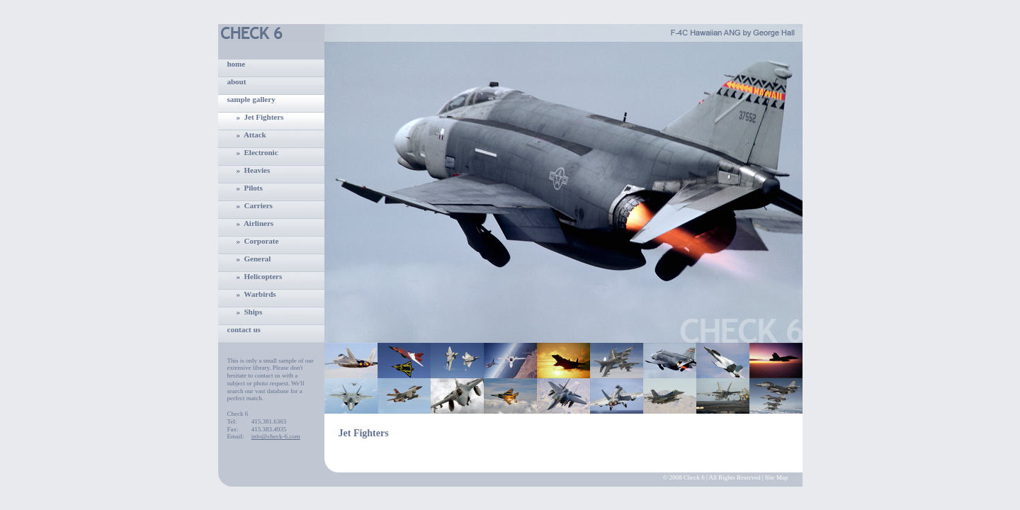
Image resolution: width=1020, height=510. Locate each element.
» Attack (251, 134)
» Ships (250, 311)
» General (254, 258)
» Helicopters (260, 276)
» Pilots (250, 187)
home (236, 64)
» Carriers (255, 205)
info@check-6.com (275, 436)
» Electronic (257, 152)
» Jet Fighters (260, 117)
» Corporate (258, 241)
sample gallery (251, 99)
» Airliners (255, 223)
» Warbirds (256, 294)
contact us (244, 329)
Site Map (776, 477)
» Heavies (254, 170)
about (236, 81)
